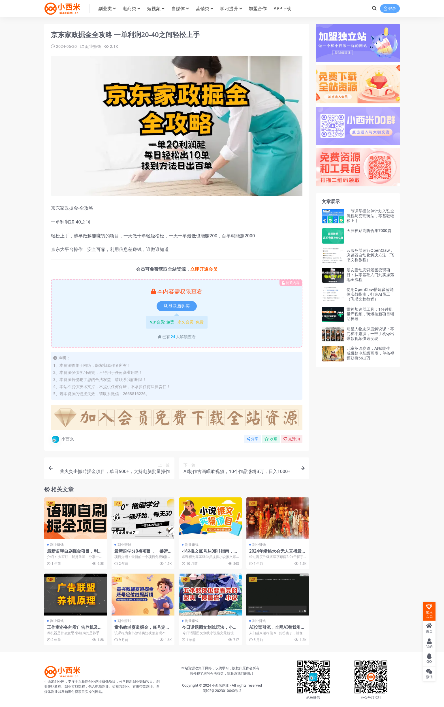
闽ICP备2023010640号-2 (222, 690)
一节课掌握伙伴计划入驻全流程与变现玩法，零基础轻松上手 (370, 215)
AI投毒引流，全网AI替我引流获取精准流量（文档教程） (277, 629)
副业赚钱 (93, 46)
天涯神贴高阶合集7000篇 (369, 230)
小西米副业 (220, 685)
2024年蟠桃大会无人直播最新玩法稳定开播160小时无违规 (277, 553)
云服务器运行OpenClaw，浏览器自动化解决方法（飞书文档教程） (370, 255)
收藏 (270, 439)
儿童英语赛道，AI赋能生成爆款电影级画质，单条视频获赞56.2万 (370, 353)
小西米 (62, 439)
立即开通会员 (203, 269)
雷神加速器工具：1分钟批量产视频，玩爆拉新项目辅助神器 (370, 313)
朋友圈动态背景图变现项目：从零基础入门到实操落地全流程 (370, 274)
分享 (252, 439)
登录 (390, 9)
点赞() (291, 439)
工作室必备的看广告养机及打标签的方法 (74, 629)
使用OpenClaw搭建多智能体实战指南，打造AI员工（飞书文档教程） (370, 294)
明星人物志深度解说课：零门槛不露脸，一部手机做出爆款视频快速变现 (370, 333)
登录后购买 (177, 306)
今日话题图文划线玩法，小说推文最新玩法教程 (209, 629)
